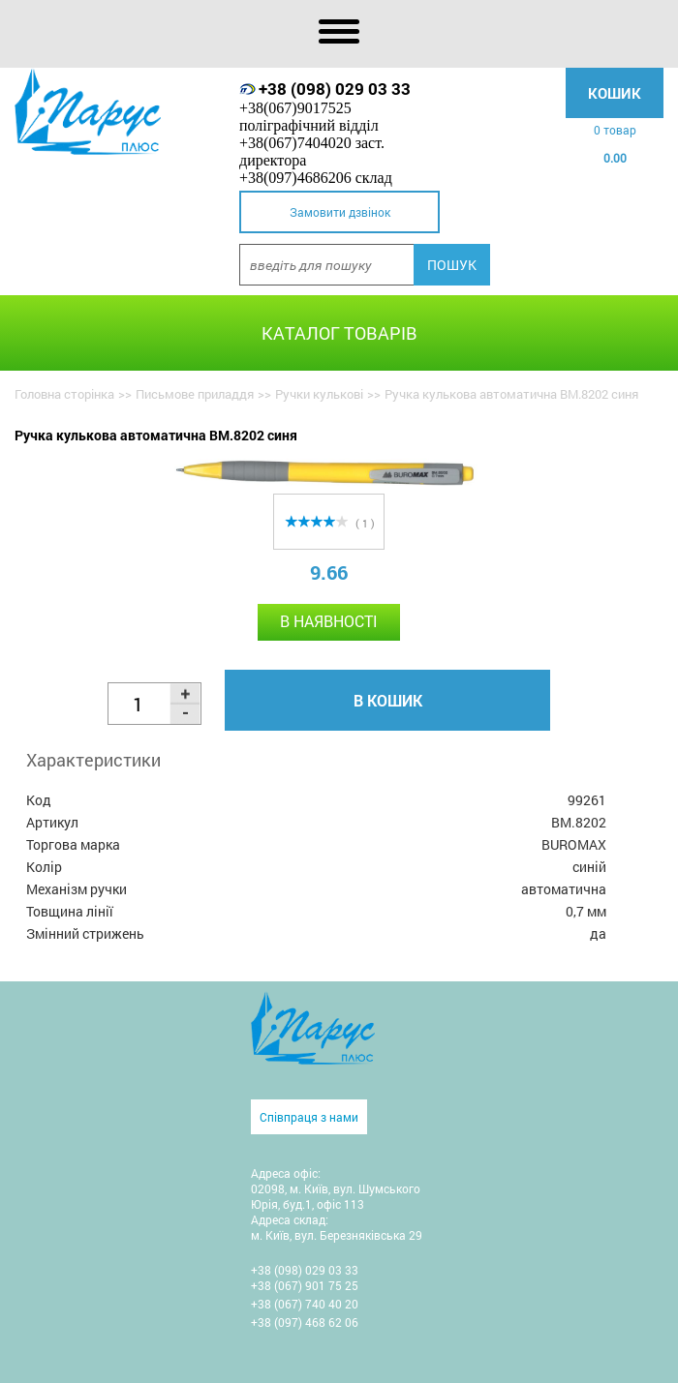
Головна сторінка (64, 394)
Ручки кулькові (319, 394)
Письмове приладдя (195, 394)
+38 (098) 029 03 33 (335, 88)
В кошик (388, 700)
